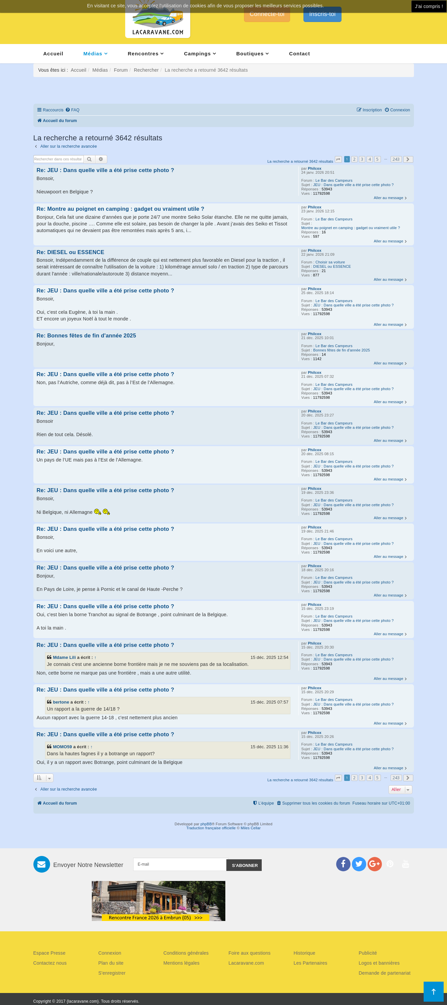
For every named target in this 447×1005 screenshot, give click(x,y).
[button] (338, 159)
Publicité (368, 953)
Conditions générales (186, 953)
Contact (299, 53)
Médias (92, 53)
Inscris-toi (322, 14)
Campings (197, 53)
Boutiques (250, 53)
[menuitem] (72, 110)
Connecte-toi (267, 14)
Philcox (314, 168)
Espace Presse (49, 953)
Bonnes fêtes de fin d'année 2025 (341, 350)
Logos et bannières (379, 963)
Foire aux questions (250, 953)
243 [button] (396, 159)
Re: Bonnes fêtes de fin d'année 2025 (86, 335)
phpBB (206, 824)
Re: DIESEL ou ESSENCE (70, 252)
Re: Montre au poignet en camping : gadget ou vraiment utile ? (121, 209)
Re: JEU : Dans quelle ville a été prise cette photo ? (105, 170)
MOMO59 (62, 746)
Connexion (110, 953)
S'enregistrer (112, 973)
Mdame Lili (64, 657)
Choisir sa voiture (330, 262)
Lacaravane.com (246, 963)
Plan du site (111, 963)
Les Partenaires (310, 963)
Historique (304, 953)
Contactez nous (50, 963)
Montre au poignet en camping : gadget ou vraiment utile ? (350, 228)
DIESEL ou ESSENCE (332, 266)
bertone (61, 702)
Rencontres (143, 53)
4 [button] (370, 159)
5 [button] (377, 159)
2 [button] (354, 159)
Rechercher (146, 70)
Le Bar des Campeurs (334, 180)
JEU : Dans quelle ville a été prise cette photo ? (353, 185)
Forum (121, 70)
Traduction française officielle (211, 828)
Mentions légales (182, 963)
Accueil (53, 53)
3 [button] (362, 159)
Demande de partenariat (385, 973)
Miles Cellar (251, 828)
